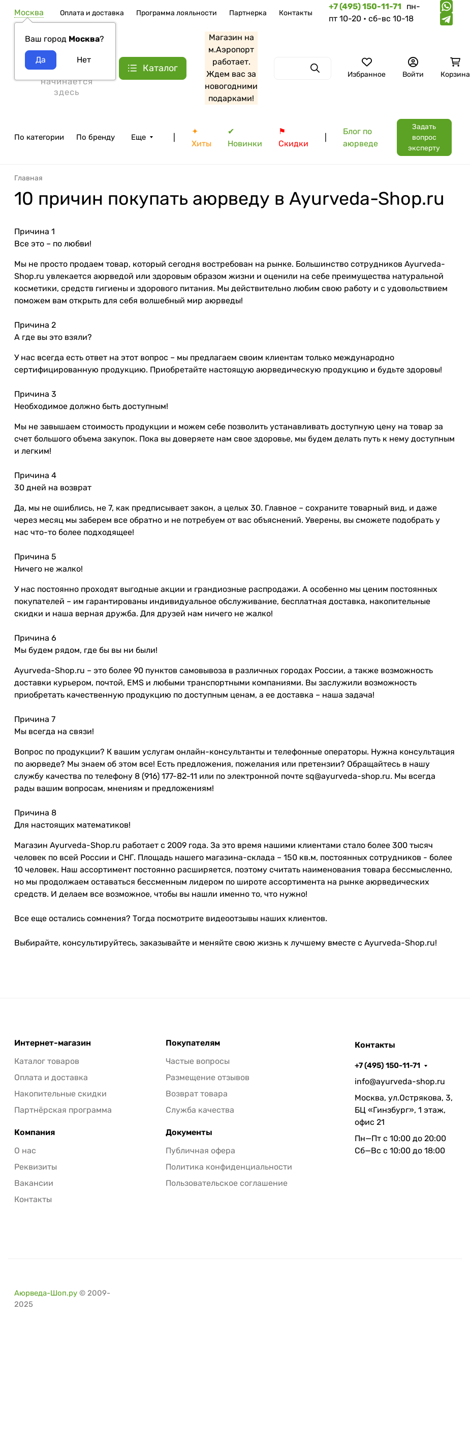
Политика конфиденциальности (229, 1167)
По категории (39, 137)
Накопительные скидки (60, 1093)
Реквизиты (35, 1167)
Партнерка (248, 13)
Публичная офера (200, 1150)
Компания (34, 1132)
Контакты (295, 13)
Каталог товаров (46, 1061)
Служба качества (200, 1110)
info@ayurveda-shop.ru (400, 1081)
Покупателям (193, 1043)
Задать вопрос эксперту (424, 137)
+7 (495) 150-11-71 (387, 1065)
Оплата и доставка (92, 13)
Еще (138, 137)
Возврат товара (197, 1093)
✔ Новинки (245, 137)
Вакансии (33, 1183)
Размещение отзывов (207, 1077)
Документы (189, 1132)
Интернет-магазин (52, 1043)
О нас (25, 1150)
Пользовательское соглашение (227, 1183)
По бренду (95, 137)
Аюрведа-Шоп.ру (45, 1293)
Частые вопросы (198, 1061)
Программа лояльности (176, 13)
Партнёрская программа (63, 1110)
